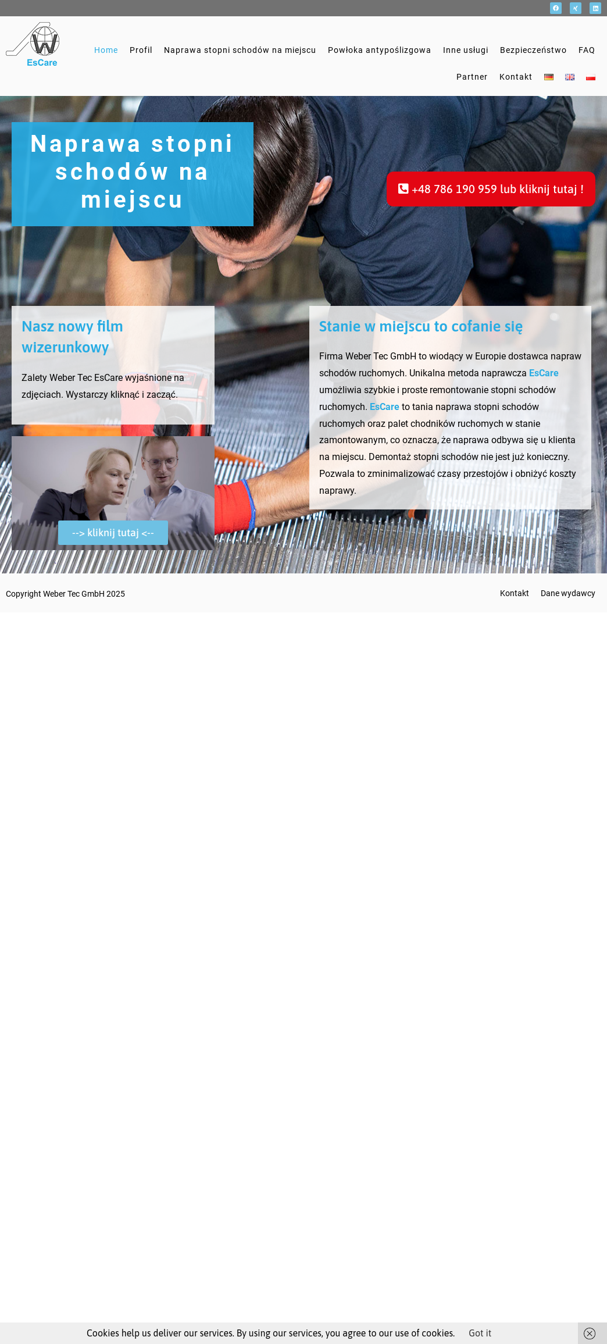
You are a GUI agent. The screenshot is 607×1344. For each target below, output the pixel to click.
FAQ (587, 50)
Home (106, 50)
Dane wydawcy (568, 593)
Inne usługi (465, 50)
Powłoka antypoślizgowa (379, 50)
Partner (472, 76)
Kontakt (516, 76)
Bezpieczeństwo (533, 50)
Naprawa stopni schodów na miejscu (240, 50)
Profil (141, 50)
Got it (480, 1333)
